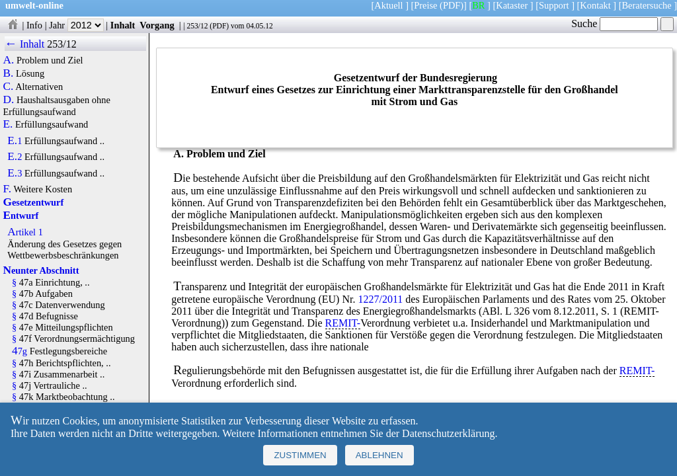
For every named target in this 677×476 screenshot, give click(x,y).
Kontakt (595, 5)
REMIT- (343, 323)
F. (7, 189)
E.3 (14, 173)
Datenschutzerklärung (448, 433)
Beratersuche (647, 5)
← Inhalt (25, 44)
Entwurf (21, 215)
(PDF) (451, 5)
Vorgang (157, 25)
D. (9, 100)
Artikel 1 (25, 232)
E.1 (14, 141)
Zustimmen (300, 455)
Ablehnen (379, 455)
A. (9, 60)
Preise (425, 5)
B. (8, 73)
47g (19, 351)
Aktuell (388, 5)
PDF (219, 26)
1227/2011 (380, 299)
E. (8, 124)
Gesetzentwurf (33, 202)
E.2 (14, 156)
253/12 (197, 26)
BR (478, 5)
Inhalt (123, 25)
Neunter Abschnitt (41, 270)
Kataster (512, 5)
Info (34, 25)
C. (8, 86)
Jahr (76, 25)
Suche (614, 23)
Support (554, 5)
